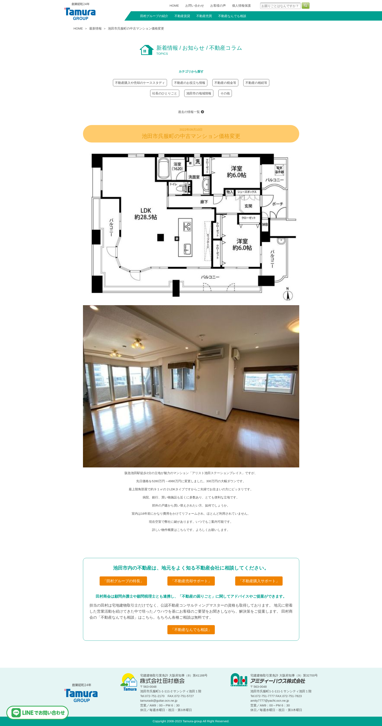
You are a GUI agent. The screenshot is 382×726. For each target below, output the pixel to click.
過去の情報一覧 (191, 112)
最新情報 (95, 28)
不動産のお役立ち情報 (189, 82)
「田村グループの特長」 (123, 581)
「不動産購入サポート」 (258, 581)
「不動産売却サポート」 (191, 581)
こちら (181, 529)
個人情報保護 (241, 5)
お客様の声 (218, 5)
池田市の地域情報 (198, 93)
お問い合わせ (194, 5)
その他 (225, 93)
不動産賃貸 (182, 16)
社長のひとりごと (164, 93)
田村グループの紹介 (154, 16)
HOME (174, 5)
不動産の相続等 (256, 82)
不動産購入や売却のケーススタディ (140, 82)
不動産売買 (204, 16)
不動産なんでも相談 (232, 16)
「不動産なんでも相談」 (191, 630)
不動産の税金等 (225, 82)
